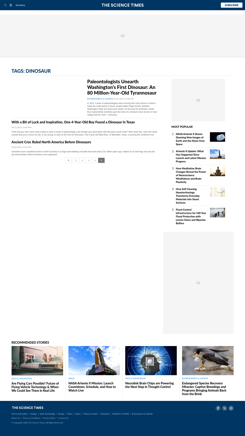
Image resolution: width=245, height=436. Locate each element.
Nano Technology (47, 413)
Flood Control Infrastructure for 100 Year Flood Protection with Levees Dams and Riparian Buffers (191, 216)
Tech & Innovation (20, 413)
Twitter (224, 408)
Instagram (231, 408)
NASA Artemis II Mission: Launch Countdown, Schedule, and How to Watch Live (92, 386)
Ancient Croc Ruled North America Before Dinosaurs (51, 142)
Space (78, 413)
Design (34, 413)
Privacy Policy (49, 418)
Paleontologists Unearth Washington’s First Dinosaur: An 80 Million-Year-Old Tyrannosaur (122, 87)
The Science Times (123, 5)
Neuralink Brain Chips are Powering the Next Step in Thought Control (149, 385)
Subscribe (232, 5)
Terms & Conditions (31, 418)
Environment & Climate (142, 413)
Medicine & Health (120, 413)
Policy (69, 413)
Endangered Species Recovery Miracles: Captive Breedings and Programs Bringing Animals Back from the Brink (204, 388)
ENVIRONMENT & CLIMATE (100, 98)
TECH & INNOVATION (22, 378)
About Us (16, 418)
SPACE (71, 378)
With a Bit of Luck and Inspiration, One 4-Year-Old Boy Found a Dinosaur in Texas (73, 122)
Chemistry (104, 413)
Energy (61, 413)
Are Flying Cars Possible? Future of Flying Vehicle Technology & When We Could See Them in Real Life (35, 386)
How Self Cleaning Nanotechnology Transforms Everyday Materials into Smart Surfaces (188, 195)
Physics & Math (90, 413)
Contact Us (63, 418)
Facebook (218, 408)
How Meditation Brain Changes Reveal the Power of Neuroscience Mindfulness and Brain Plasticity (191, 175)
